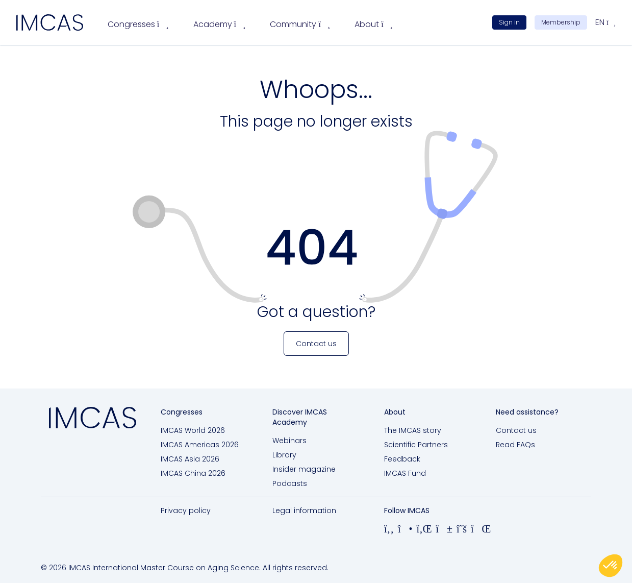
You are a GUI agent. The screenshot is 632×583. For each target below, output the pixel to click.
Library (284, 455)
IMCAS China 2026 (193, 473)
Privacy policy (186, 510)
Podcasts (289, 483)
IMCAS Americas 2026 (200, 445)
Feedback (402, 459)
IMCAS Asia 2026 (190, 459)
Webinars (289, 440)
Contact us (516, 430)
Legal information (304, 510)
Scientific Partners (416, 445)
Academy (219, 24)
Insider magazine (304, 469)
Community (300, 24)
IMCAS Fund (405, 473)
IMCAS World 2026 (193, 430)
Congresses (138, 24)
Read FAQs (515, 445)
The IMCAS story (412, 430)
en (605, 22)
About (374, 24)
